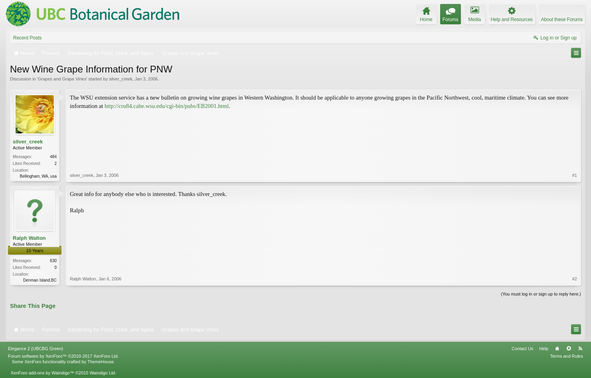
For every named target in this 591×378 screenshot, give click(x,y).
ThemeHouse (100, 361)
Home (557, 348)
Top (568, 348)
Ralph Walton (29, 238)
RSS (580, 348)
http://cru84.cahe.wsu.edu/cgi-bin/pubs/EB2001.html (167, 106)
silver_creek (120, 78)
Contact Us (522, 348)
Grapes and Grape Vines (62, 78)
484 (53, 157)
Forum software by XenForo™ (63, 356)
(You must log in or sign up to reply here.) (541, 294)
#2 (574, 278)
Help (543, 348)
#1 (574, 175)
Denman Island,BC (40, 280)
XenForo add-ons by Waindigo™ (42, 372)
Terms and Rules (566, 356)
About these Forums (562, 19)
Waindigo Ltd (102, 372)
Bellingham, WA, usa (38, 176)
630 (53, 261)
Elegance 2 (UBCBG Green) (35, 348)
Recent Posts (27, 38)
